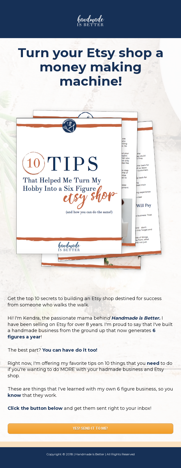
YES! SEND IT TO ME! (90, 428)
